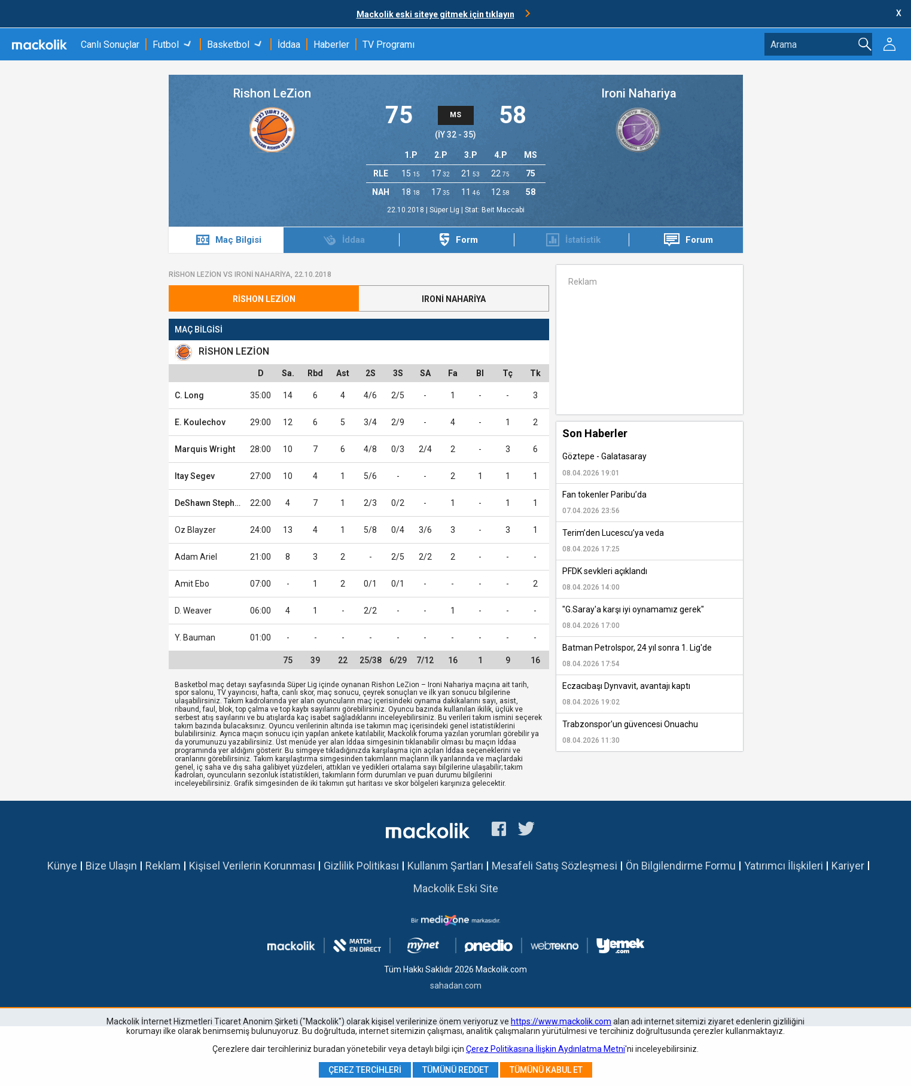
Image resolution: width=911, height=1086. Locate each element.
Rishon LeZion (272, 93)
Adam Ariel (196, 557)
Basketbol (228, 44)
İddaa (289, 44)
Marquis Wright (205, 449)
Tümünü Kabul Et (546, 1070)
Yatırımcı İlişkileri (783, 865)
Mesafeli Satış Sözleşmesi (554, 865)
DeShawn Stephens (212, 503)
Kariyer (847, 865)
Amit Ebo (192, 583)
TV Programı (388, 44)
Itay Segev (195, 476)
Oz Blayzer (195, 530)
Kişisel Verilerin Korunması (252, 865)
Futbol (166, 44)
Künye (62, 865)
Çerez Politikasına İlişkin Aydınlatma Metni (545, 1049)
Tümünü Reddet (455, 1070)
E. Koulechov (200, 422)
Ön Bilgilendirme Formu (681, 865)
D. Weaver (193, 610)
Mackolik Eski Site (455, 888)
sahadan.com (456, 985)
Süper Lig (445, 210)
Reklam (163, 865)
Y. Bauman (195, 637)
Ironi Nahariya (639, 93)
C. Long (189, 395)
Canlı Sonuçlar (110, 44)
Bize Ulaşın (111, 865)
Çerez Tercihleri (364, 1070)
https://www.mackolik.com (561, 1021)
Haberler (331, 44)
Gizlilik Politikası (361, 865)
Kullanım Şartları (445, 865)
